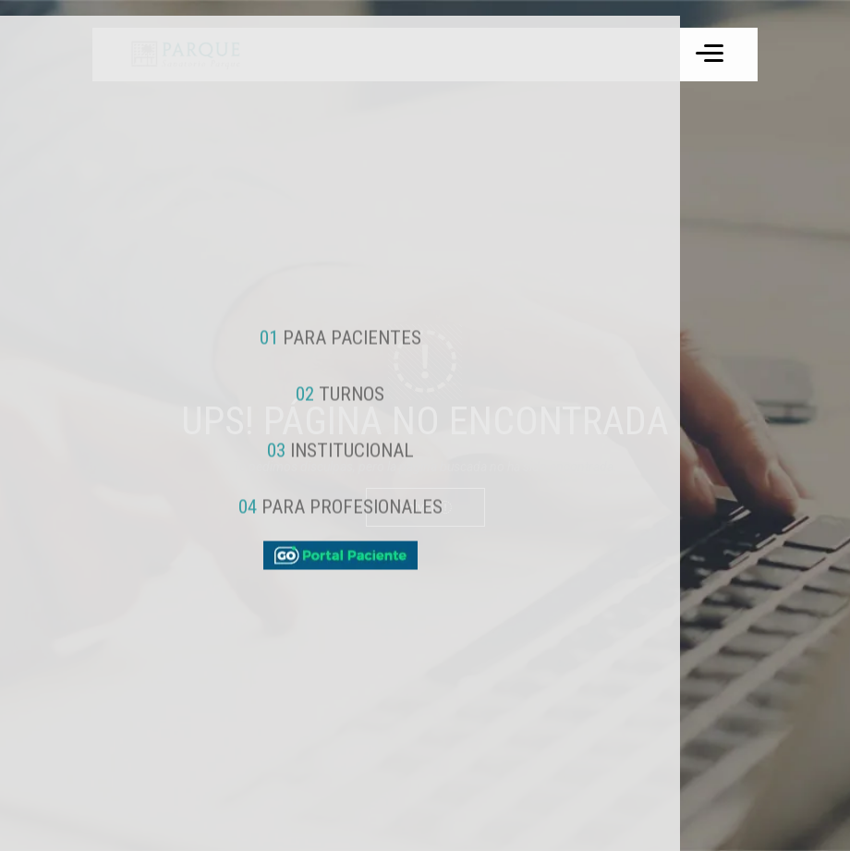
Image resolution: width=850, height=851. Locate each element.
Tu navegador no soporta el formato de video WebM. (184, 54)
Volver (425, 507)
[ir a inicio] (183, 54)
